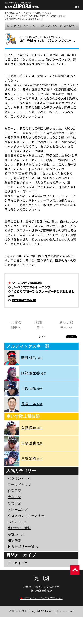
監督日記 (14, 503)
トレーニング (18, 509)
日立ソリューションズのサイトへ (41, 598)
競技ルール (16, 534)
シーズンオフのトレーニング (31, 287)
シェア (42, 336)
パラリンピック (19, 478)
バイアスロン (18, 522)
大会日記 (14, 497)
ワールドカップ (19, 485)
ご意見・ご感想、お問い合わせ (41, 587)
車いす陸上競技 (19, 528)
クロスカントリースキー (26, 516)
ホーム (10, 26)
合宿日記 (14, 491)
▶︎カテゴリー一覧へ (23, 547)
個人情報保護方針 (41, 590)
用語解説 (14, 540)
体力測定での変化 (24, 300)
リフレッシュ (30, 26)
